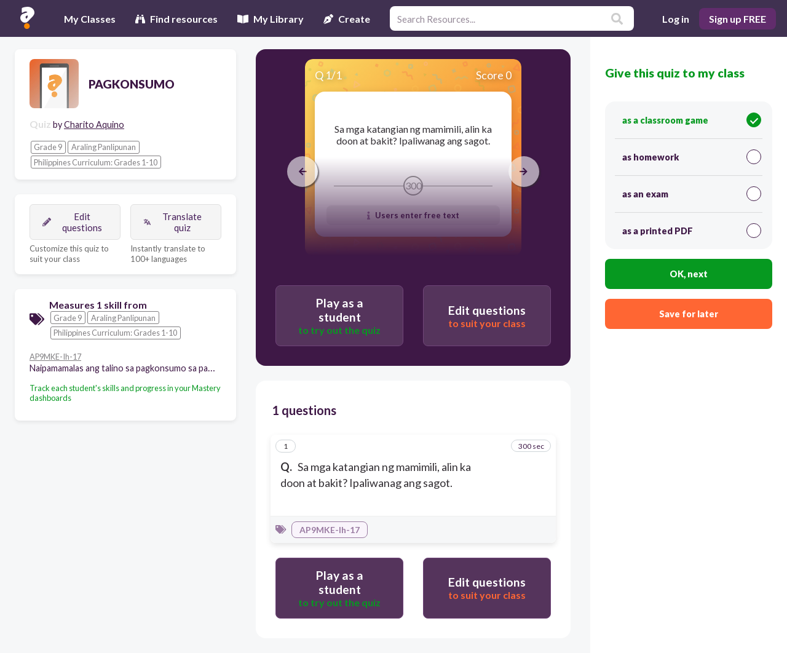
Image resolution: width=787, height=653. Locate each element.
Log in (675, 19)
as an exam (691, 193)
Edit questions (72, 222)
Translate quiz (172, 222)
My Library (270, 19)
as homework (691, 156)
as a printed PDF (691, 230)
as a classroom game (691, 120)
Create (346, 19)
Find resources (176, 19)
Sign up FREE (737, 19)
